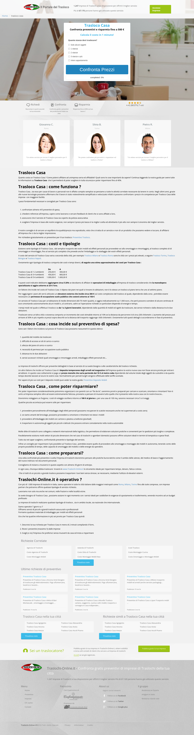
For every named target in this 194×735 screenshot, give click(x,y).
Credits (90, 725)
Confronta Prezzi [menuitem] (97, 69)
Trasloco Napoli (34, 258)
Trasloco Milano (91, 255)
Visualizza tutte (83, 562)
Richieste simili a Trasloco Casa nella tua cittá (133, 616)
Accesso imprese (156, 9)
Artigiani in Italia (148, 694)
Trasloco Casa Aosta (69, 627)
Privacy (67, 725)
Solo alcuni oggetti (78, 45)
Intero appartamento (79, 60)
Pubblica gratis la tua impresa (154, 648)
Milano (127, 484)
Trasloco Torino (160, 255)
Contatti (28, 707)
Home (5, 16)
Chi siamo (29, 703)
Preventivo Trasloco (81, 237)
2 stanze (74, 53)
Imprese (28, 698)
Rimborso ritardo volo (150, 698)
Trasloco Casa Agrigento (36, 623)
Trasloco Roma (106, 255)
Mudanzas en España (150, 690)
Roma (121, 484)
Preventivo (29, 694)
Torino (134, 484)
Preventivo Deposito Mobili (95, 380)
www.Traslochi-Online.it (73, 469)
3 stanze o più (76, 56)
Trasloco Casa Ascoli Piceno (72, 630)
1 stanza (74, 49)
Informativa (78, 725)
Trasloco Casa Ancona (35, 627)
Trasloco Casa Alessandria (71, 623)
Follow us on (117, 695)
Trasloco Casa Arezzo (35, 630)
